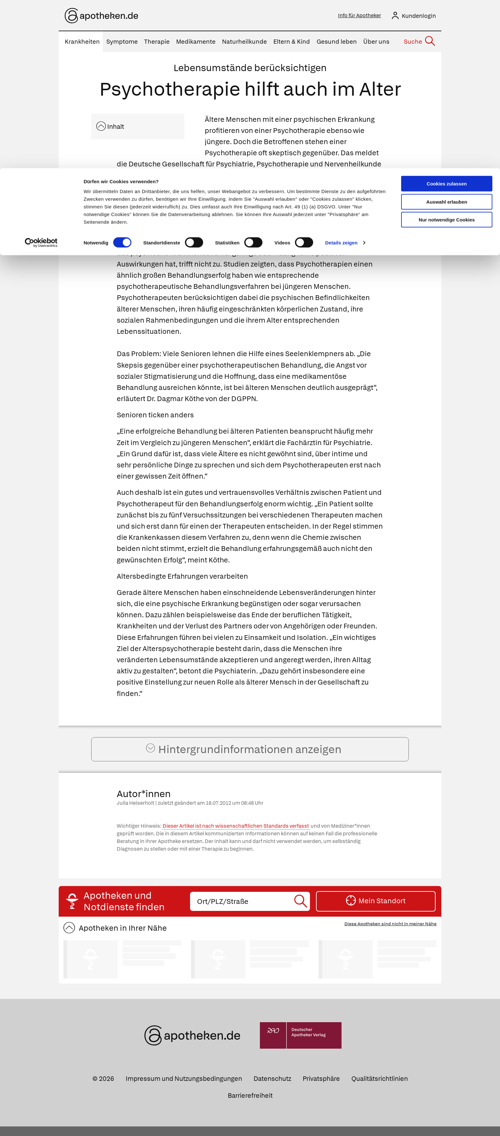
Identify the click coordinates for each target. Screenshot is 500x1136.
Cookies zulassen (447, 15)
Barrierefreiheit (250, 1105)
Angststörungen (144, 232)
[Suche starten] (301, 911)
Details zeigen (341, 74)
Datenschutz (272, 1088)
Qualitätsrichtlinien (379, 1088)
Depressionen (242, 221)
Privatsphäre (321, 1088)
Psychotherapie (193, 243)
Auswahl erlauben (446, 33)
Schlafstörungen (298, 221)
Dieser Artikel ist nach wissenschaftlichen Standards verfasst (236, 835)
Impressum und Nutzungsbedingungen (184, 1088)
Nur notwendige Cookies (447, 51)
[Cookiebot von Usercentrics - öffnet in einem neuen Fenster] (41, 74)
